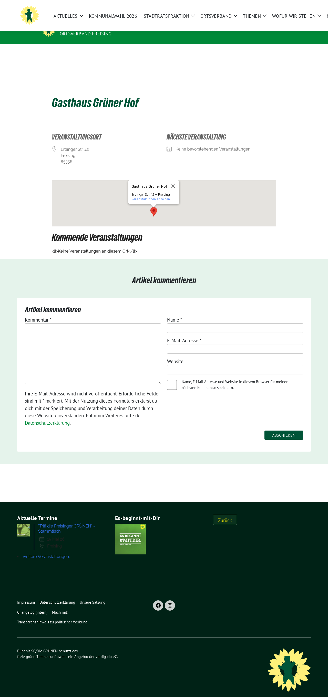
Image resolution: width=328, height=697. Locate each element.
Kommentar (38, 312)
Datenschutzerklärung (47, 415)
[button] (153, 204)
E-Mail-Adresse (184, 333)
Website (175, 353)
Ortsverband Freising (85, 34)
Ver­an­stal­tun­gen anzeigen (150, 191)
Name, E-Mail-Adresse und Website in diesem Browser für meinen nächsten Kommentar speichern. (235, 376)
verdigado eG (106, 648)
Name (174, 312)
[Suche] (316, 8)
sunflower (57, 648)
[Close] (173, 178)
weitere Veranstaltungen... (47, 548)
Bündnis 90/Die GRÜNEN (91, 26)
